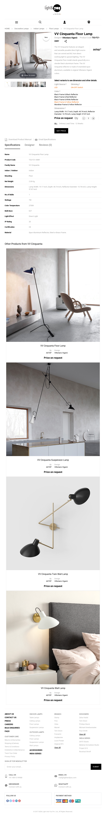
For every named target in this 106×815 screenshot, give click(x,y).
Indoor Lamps (39, 29)
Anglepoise (58, 737)
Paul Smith (83, 730)
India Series (35, 753)
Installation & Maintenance (15, 750)
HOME (7, 29)
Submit (96, 766)
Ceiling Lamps (35, 720)
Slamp (56, 717)
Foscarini (57, 734)
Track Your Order (11, 753)
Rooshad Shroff (85, 751)
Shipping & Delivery (12, 743)
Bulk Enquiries (12, 727)
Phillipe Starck (84, 724)
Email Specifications (45, 139)
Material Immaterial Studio (89, 745)
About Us (9, 713)
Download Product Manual (18, 139)
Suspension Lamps (37, 727)
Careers (9, 724)
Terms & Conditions (12, 746)
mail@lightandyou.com (67, 777)
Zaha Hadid (83, 717)
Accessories (36, 750)
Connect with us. (15, 786)
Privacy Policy (10, 756)
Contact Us (10, 717)
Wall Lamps (34, 745)
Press (8, 720)
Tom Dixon (58, 730)
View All (57, 747)
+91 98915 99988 (15, 777)
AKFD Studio (84, 741)
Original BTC (59, 744)
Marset (56, 727)
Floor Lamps (54, 29)
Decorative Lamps (21, 29)
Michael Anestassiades (87, 727)
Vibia (56, 724)
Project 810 (83, 748)
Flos (56, 720)
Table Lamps (34, 717)
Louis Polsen (59, 740)
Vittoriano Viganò (69, 38)
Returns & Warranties (12, 740)
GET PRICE (61, 131)
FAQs (7, 731)
